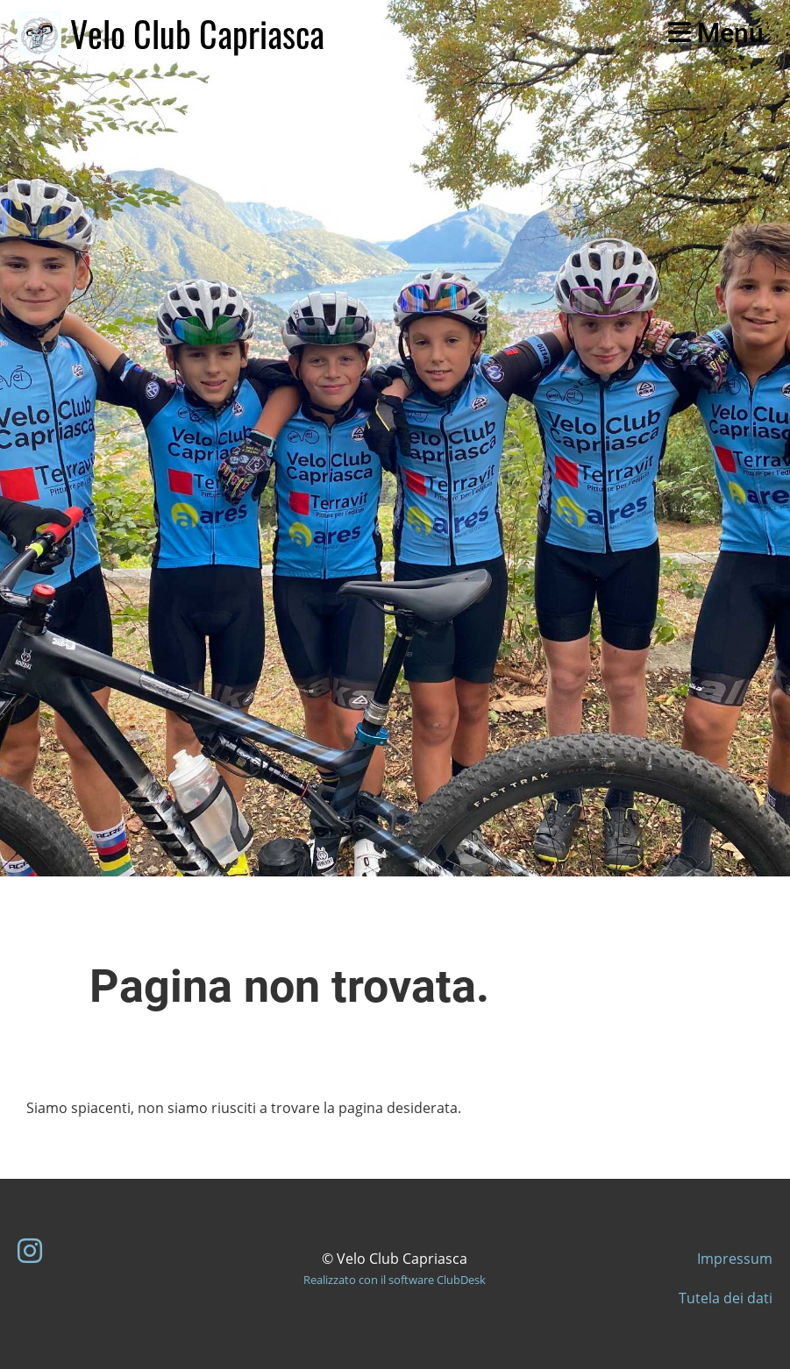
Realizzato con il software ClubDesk (394, 1279)
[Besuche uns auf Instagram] (30, 1250)
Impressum (734, 1258)
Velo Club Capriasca (197, 33)
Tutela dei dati (725, 1298)
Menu (716, 33)
